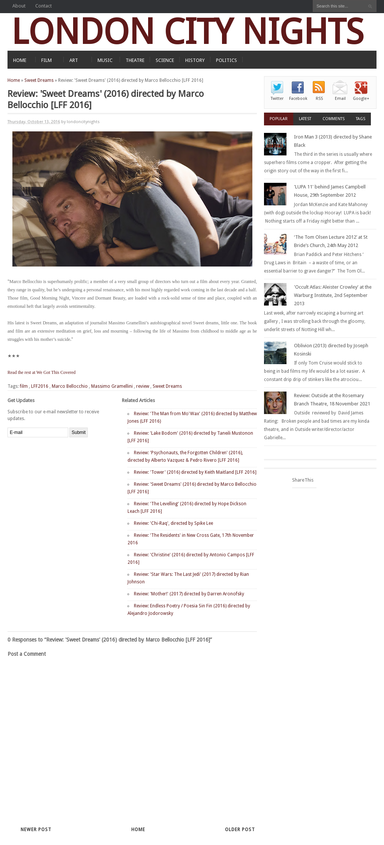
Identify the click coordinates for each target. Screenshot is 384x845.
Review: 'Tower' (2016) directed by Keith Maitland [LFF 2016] (195, 472)
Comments (333, 118)
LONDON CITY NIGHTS (187, 31)
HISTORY (195, 60)
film (24, 386)
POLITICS (226, 60)
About (19, 6)
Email (340, 98)
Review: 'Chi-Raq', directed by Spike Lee (173, 523)
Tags (360, 118)
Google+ (361, 98)
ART (73, 60)
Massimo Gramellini (112, 386)
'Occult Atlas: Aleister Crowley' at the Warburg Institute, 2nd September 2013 (333, 295)
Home (14, 80)
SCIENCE (165, 60)
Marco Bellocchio (70, 386)
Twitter (277, 98)
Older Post (240, 829)
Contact (43, 6)
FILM (46, 60)
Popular (279, 118)
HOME (19, 60)
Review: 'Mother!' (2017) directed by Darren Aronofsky (189, 593)
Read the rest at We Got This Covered (42, 372)
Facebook (298, 98)
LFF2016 (39, 386)
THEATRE (135, 60)
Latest (305, 118)
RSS (319, 98)
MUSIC (105, 60)
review (142, 386)
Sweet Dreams (39, 80)
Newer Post (36, 829)
